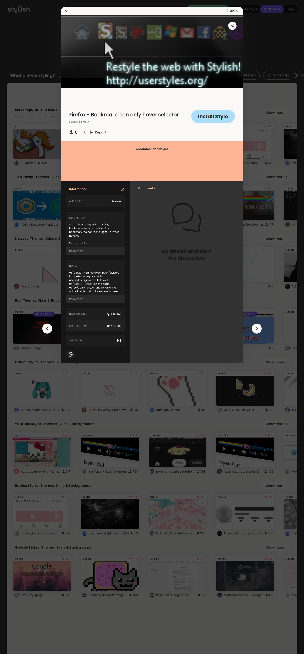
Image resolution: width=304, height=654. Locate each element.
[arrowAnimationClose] (47, 328)
